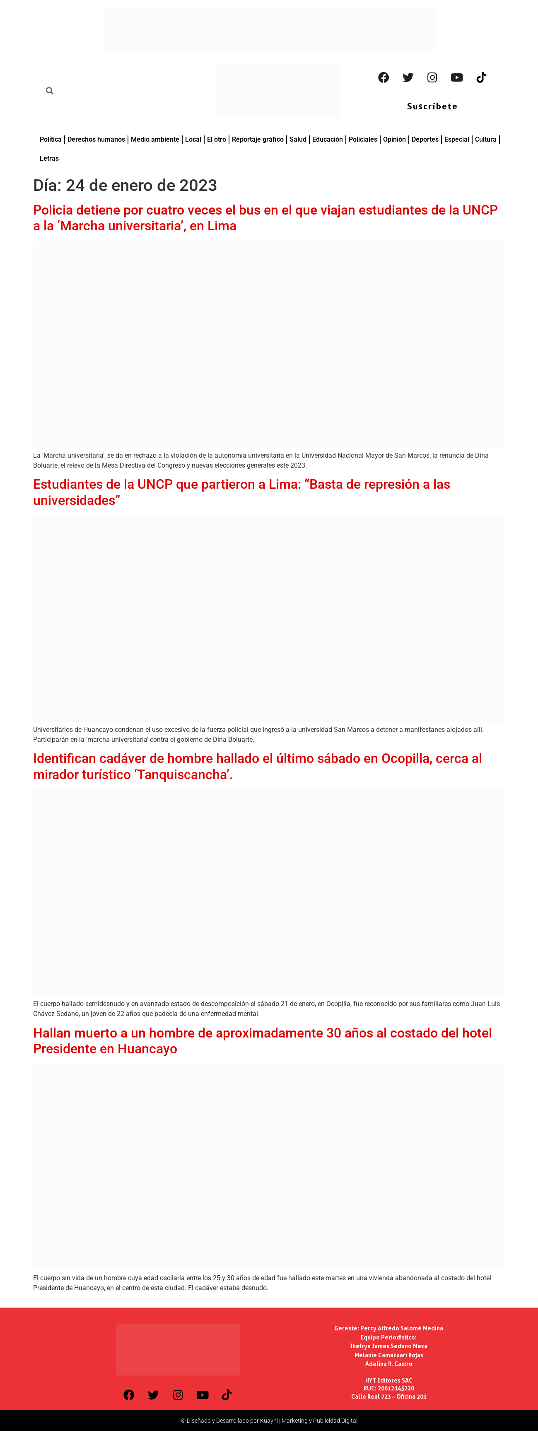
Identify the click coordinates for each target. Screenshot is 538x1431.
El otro (216, 139)
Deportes (425, 139)
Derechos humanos (96, 139)
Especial (456, 139)
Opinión (394, 139)
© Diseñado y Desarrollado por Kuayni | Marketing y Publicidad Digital (269, 1420)
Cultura (486, 139)
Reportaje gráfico (258, 139)
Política (51, 139)
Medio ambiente (155, 139)
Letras (49, 158)
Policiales (363, 139)
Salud (298, 139)
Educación (327, 139)
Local (193, 139)
